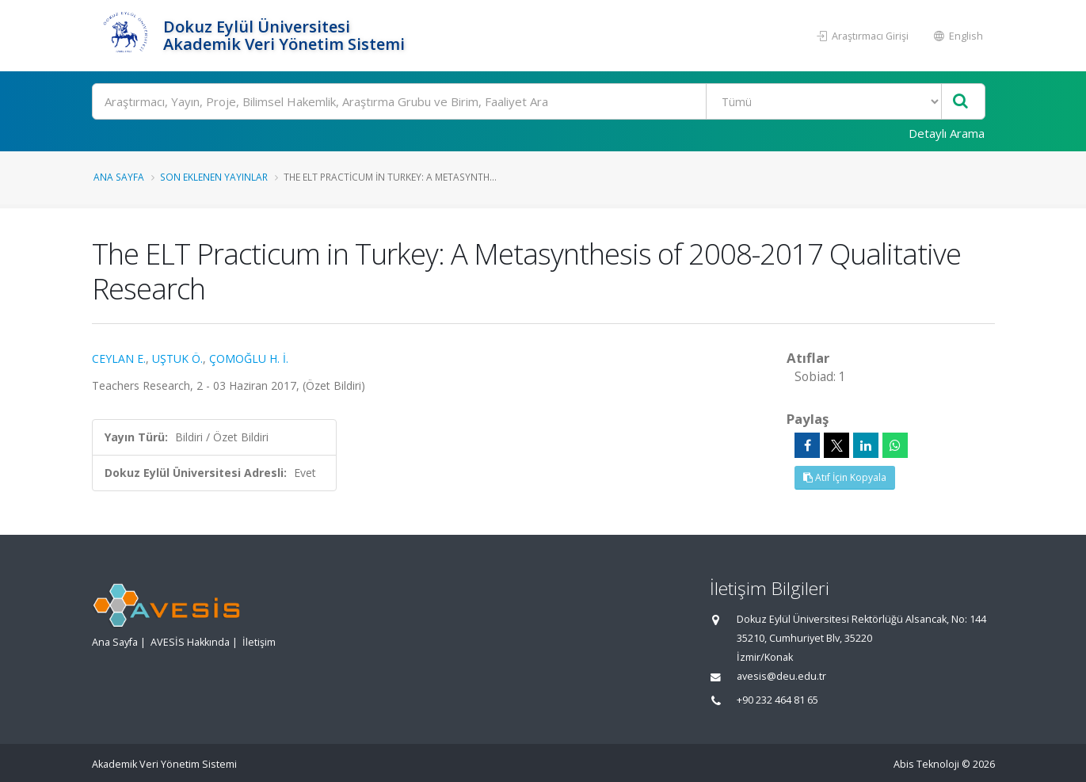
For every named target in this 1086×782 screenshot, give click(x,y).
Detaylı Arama (947, 133)
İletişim (259, 642)
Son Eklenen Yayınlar (214, 176)
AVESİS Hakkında (190, 642)
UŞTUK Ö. (177, 358)
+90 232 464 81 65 (777, 700)
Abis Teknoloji (926, 764)
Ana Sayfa (118, 176)
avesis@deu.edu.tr (781, 676)
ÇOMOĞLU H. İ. (248, 358)
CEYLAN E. (119, 358)
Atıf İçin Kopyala (844, 477)
